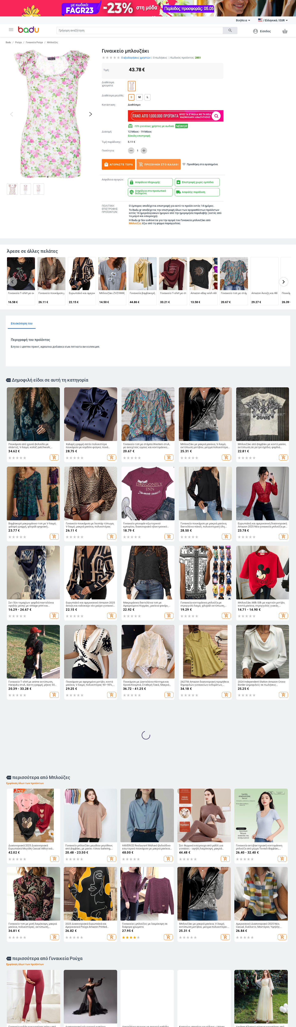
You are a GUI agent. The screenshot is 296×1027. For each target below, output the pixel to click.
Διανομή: (107, 131)
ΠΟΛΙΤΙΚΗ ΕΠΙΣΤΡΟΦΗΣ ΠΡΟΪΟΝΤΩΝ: (110, 208)
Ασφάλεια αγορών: (113, 179)
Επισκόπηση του (21, 323)
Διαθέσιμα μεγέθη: (113, 95)
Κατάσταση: (109, 104)
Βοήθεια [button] (243, 20)
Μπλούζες (52, 42)
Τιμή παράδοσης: (111, 142)
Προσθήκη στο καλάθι (159, 164)
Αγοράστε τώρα (118, 164)
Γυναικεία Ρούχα (34, 42)
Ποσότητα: (108, 150)
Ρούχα (18, 42)
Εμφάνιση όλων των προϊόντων (25, 783)
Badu (8, 42)
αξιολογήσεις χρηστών (135, 57)
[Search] (140, 30)
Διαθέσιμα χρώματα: (108, 84)
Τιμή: (106, 70)
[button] (11, 29)
